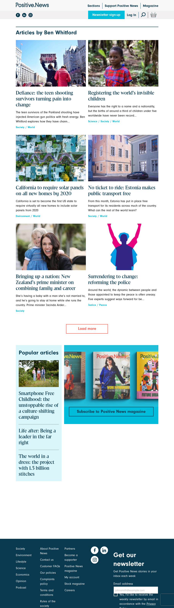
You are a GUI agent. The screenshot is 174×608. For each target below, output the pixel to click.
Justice (92, 305)
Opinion (21, 581)
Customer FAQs (50, 566)
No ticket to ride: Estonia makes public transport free (121, 191)
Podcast (21, 587)
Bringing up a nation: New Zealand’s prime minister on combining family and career (45, 283)
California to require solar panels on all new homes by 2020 (50, 191)
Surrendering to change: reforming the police (113, 280)
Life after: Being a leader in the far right (37, 437)
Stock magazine (74, 584)
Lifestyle (21, 561)
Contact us (47, 559)
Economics (22, 574)
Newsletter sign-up (106, 15)
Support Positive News (121, 6)
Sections (94, 6)
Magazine (150, 6)
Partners (69, 548)
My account (71, 577)
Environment (23, 216)
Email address (123, 584)
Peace (103, 305)
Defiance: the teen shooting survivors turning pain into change (44, 99)
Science (92, 121)
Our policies (48, 572)
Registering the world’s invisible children (121, 96)
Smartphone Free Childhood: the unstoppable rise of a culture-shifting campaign (38, 405)
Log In (131, 15)
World (31, 127)
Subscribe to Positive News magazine (111, 411)
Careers (69, 590)
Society (20, 127)
